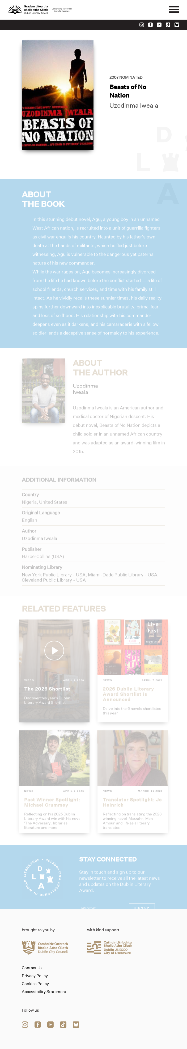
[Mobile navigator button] (174, 10)
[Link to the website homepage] (40, 9)
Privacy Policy (35, 975)
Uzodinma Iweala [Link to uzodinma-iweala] (133, 106)
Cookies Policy (35, 983)
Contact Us (32, 968)
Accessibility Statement (44, 991)
